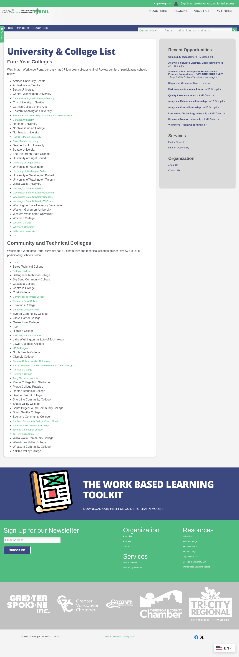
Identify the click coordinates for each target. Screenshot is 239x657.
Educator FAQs (191, 551)
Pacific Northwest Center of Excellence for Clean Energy (48, 370)
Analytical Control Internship (187, 128)
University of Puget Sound (29, 167)
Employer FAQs (192, 557)
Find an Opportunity (180, 180)
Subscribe (17, 559)
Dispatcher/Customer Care (186, 98)
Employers (49, 30)
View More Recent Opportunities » (191, 156)
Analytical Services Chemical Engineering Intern (196, 69)
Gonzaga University (25, 124)
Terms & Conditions (111, 648)
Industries (151, 18)
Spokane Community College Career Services (42, 425)
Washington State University (31, 193)
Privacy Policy (130, 648)
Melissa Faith (213, 61)
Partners (223, 18)
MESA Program (22, 353)
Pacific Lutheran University (30, 141)
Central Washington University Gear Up (38, 103)
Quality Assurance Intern (185, 113)
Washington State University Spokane (37, 201)
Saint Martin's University (28, 146)
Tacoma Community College (31, 434)
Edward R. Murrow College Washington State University (48, 120)
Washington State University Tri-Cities (37, 206)
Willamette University (26, 236)
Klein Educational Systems (30, 340)
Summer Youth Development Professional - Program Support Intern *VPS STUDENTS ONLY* (197, 83)
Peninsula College (24, 374)
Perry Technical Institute (28, 383)
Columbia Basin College (28, 305)
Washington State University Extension (37, 197)
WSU (16, 240)
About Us (199, 18)
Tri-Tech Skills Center (26, 438)
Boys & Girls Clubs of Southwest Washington (196, 92)
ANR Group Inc (179, 74)
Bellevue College (23, 275)
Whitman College (24, 227)
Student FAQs (191, 562)
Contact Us (175, 203)
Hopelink (212, 98)
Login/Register (164, 3)
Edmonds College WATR (28, 314)
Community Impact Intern (185, 61)
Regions (176, 18)
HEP (16, 331)
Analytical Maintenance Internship (191, 119)
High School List (192, 568)
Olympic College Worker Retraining (35, 365)
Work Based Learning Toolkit (199, 579)
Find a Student (177, 174)
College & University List (197, 573)
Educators (85, 30)
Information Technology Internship (191, 138)
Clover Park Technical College (32, 301)
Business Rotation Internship (188, 147)
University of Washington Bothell (33, 176)
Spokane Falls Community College (35, 430)
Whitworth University (26, 231)
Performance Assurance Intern (189, 104)
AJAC (16, 267)
